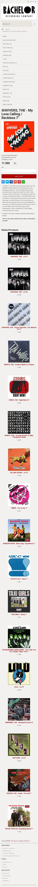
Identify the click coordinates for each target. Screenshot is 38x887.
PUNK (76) (6, 89)
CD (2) (4, 59)
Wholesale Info (7, 851)
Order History (7, 876)
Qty (3, 167)
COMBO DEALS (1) (8, 78)
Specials (5, 867)
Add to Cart (19, 176)
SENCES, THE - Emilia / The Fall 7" (19, 793)
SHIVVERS (7, 841)
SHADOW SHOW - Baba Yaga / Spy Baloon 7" (19, 543)
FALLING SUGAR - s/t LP (19, 473)
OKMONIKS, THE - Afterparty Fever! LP (19, 722)
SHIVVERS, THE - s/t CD (19, 292)
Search (7, 29)
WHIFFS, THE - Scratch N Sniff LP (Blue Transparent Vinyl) (19, 436)
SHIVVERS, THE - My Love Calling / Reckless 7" (15, 31)
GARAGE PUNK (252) (9, 82)
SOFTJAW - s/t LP (19, 758)
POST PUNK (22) (7, 47)
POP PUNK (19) (7, 44)
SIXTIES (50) (6, 97)
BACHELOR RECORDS (9, 40)
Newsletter (6, 881)
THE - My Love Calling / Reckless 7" (20, 841)
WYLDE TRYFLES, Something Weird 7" (19, 829)
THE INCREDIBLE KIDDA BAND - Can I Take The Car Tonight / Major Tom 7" (19, 651)
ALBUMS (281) (7, 55)
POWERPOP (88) (7, 85)
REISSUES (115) (7, 93)
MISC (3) (5, 66)
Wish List (5, 878)
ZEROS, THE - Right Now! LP (19, 400)
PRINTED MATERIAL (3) (10, 63)
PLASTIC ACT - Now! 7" (19, 579)
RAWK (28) (6, 100)
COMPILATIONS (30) (9, 74)
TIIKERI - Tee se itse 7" (19, 508)
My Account (6, 873)
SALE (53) (6, 70)
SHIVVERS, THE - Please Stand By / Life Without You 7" (19, 328)
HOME (4, 36)
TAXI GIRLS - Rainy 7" (19, 614)
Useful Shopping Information (11, 856)
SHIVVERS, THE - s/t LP (19, 257)
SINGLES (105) (7, 51)
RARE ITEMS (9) (7, 104)
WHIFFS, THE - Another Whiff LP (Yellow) (19, 365)
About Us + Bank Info (9, 848)
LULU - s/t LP (19, 687)
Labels (4, 865)
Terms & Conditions (8, 853)
